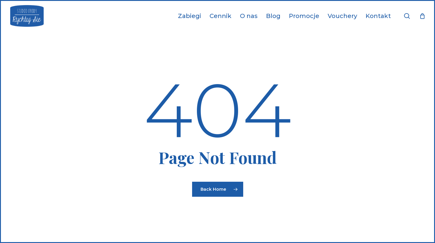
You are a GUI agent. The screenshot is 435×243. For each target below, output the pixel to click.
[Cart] (422, 16)
